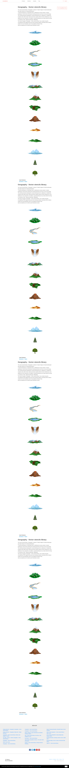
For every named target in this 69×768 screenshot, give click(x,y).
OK (66, 766)
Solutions (29, 1)
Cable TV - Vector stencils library (52, 743)
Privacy (60, 759)
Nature (26, 181)
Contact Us (50, 759)
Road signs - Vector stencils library (31, 738)
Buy (39, 1)
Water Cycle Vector (6, 742)
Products (23, 1)
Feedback (54, 759)
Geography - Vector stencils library (32, 7)
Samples (34, 1)
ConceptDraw (5, 1)
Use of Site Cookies (37, 766)
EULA (58, 759)
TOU (63, 759)
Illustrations (21, 181)
